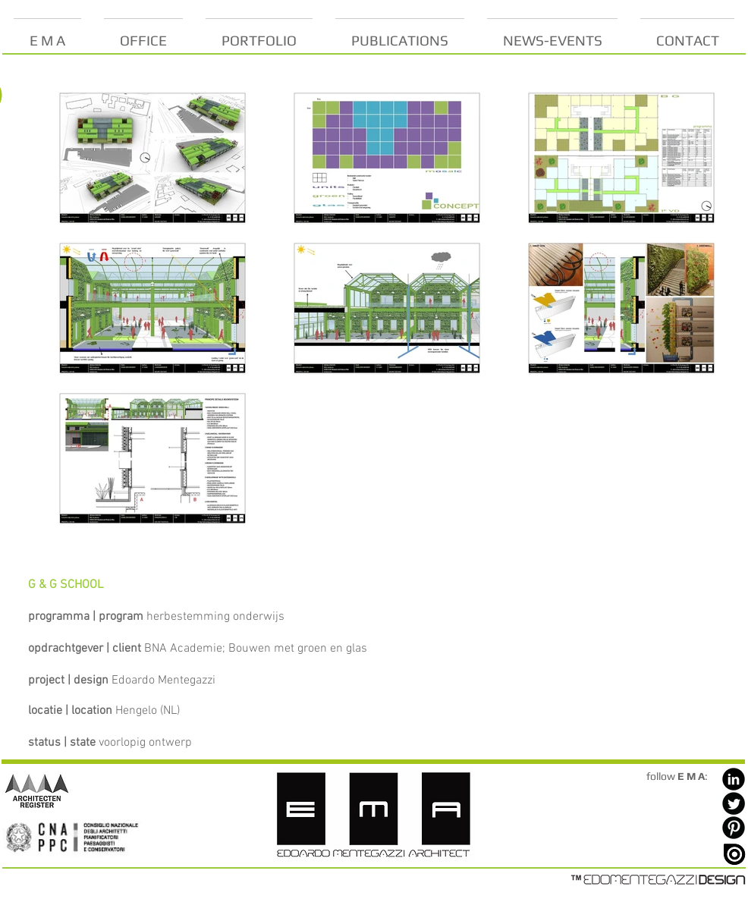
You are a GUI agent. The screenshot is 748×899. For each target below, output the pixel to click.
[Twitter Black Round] (733, 803)
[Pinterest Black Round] (733, 827)
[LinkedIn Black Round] (733, 779)
